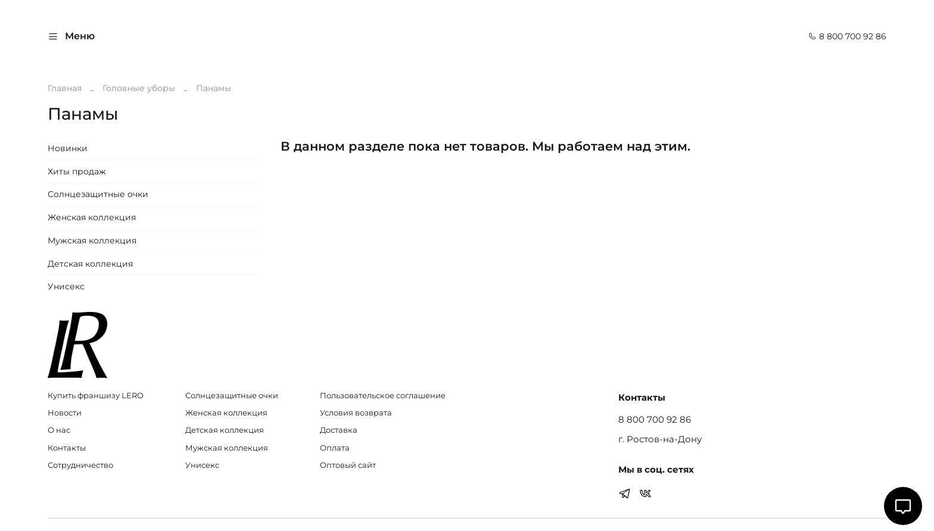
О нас (59, 430)
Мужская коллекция (92, 240)
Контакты (67, 447)
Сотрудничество (80, 465)
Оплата (335, 447)
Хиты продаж (77, 171)
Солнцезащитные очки (98, 194)
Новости (65, 412)
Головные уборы (138, 88)
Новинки (68, 148)
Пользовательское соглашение (383, 395)
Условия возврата (356, 412)
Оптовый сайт (348, 465)
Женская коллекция (92, 217)
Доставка (338, 430)
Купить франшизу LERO (96, 395)
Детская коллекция (90, 263)
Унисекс (66, 286)
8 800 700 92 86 (847, 36)
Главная (65, 88)
